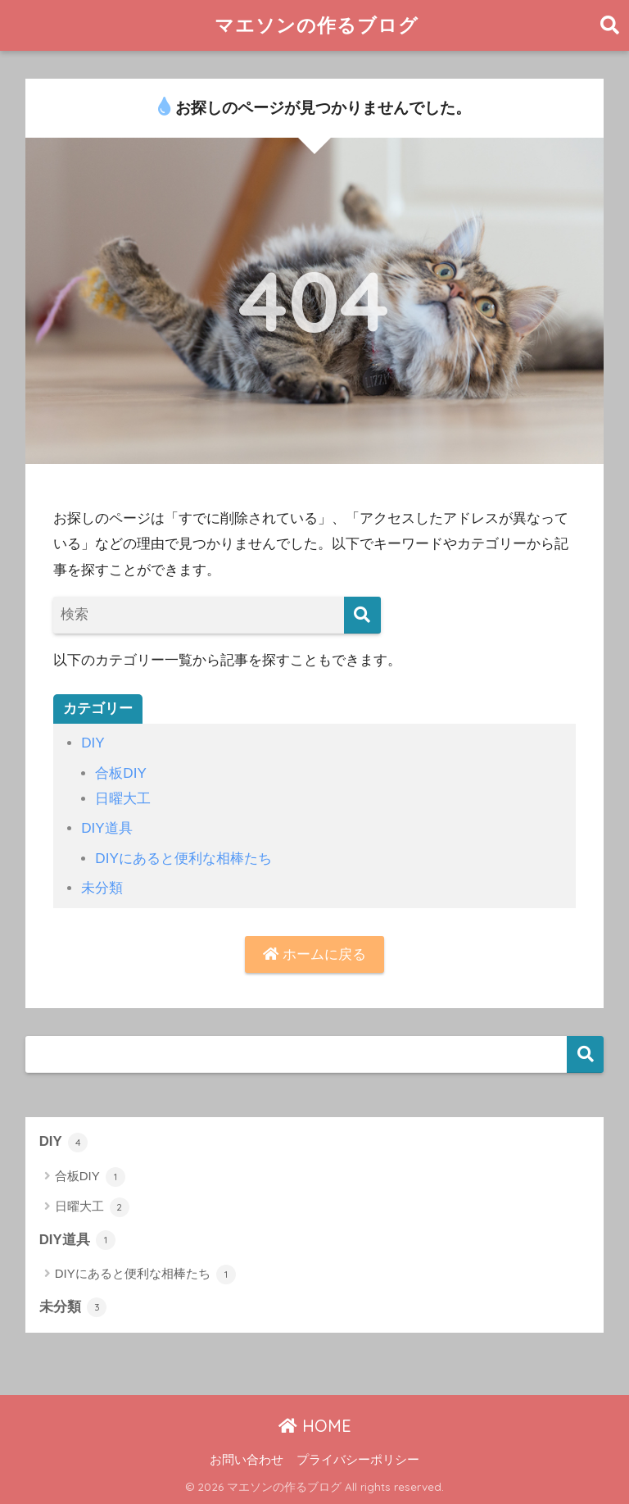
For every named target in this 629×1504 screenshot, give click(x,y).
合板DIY (121, 773)
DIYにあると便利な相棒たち (183, 858)
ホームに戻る (314, 954)
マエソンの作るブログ (317, 25)
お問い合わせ (246, 1459)
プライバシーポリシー (357, 1459)
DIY (93, 743)
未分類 (102, 888)
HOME (314, 1425)
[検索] (362, 615)
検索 (585, 1054)
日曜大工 (123, 799)
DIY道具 (107, 828)
